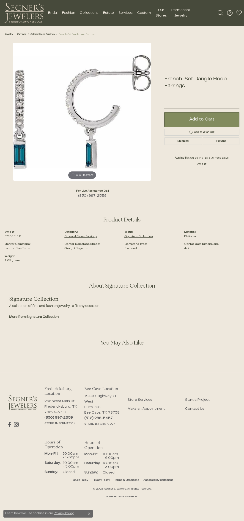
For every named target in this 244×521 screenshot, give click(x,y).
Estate (108, 12)
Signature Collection (138, 236)
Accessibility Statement (158, 480)
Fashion (68, 12)
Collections (89, 12)
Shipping (183, 141)
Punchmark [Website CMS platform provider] (129, 497)
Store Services (140, 399)
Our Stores (161, 12)
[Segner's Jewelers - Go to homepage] (22, 402)
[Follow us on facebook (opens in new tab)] (9, 424)
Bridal (53, 12)
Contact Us (194, 408)
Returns (221, 141)
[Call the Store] (58, 417)
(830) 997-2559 (92, 195)
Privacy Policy (101, 480)
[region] (82, 112)
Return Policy (79, 480)
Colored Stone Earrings (42, 34)
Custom (144, 12)
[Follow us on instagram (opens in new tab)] (16, 424)
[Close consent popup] (89, 513)
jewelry (9, 34)
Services (125, 12)
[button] (220, 12)
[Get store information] (60, 423)
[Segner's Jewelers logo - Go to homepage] (24, 13)
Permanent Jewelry (180, 12)
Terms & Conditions (126, 480)
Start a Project (197, 399)
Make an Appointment (146, 408)
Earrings (21, 34)
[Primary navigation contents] (119, 13)
